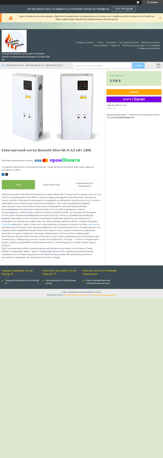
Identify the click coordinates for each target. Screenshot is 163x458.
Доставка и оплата (128, 42)
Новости (115, 45)
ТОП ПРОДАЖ (124, 9)
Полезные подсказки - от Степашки (141, 45)
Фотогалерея (101, 45)
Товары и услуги (84, 42)
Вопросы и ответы (150, 42)
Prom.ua (97, 292)
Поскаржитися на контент (76, 295)
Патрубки (7, 224)
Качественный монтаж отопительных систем (98, 282)
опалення (93, 224)
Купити (134, 92)
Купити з (134, 99)
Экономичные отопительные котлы (61, 282)
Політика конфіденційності (104, 295)
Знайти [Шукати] (138, 65)
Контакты (111, 42)
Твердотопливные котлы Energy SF (22, 282)
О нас (100, 42)
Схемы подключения (149, 48)
